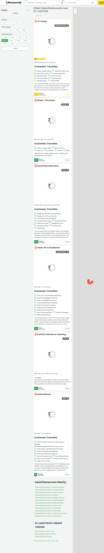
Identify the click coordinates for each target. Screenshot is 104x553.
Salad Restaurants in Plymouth (48, 505)
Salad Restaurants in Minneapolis (49, 500)
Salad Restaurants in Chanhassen (49, 490)
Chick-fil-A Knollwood (48, 248)
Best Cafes (39, 531)
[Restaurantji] (14, 3)
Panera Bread (44, 394)
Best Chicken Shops (43, 536)
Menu (67, 94)
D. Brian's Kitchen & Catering (51, 334)
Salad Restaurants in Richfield (48, 508)
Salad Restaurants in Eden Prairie (49, 492)
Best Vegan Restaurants (45, 534)
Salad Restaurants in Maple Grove (49, 497)
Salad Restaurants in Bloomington (49, 487)
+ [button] (75, 9)
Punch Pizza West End (47, 166)
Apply (15, 49)
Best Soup (50, 531)
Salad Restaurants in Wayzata (48, 516)
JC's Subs (42, 21)
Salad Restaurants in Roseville (48, 511)
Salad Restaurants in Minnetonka (49, 503)
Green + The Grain (46, 100)
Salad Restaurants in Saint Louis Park (51, 513)
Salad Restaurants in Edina (46, 495)
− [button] (75, 12)
